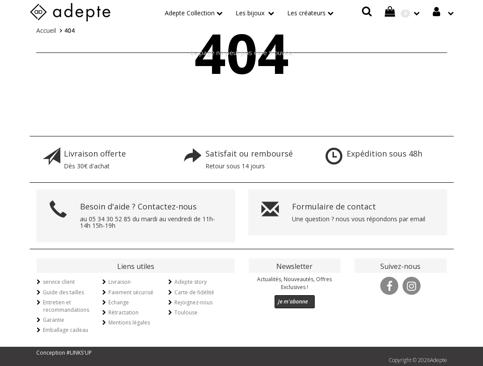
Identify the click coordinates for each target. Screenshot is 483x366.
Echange (118, 302)
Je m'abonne (293, 301)
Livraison (119, 282)
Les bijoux (251, 13)
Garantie (53, 320)
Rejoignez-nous (193, 302)
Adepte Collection (190, 13)
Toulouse (186, 312)
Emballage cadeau (65, 330)
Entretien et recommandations (66, 306)
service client (59, 282)
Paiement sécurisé (130, 292)
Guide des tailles (63, 292)
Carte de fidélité (194, 292)
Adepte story (190, 282)
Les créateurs (306, 13)
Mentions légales (129, 322)
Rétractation (123, 312)
